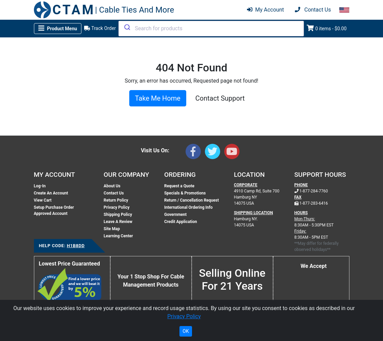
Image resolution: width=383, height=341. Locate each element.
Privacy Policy (117, 207)
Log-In (40, 186)
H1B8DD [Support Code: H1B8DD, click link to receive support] (76, 245)
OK (186, 331)
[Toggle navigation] (58, 28)
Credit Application (180, 221)
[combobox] (211, 28)
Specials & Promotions (185, 193)
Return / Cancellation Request (191, 200)
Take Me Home (157, 98)
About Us (112, 186)
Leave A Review (118, 221)
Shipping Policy (118, 214)
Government (175, 214)
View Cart (43, 200)
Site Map (112, 228)
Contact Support (220, 98)
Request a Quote (179, 186)
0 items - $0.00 (326, 28)
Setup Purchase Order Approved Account (54, 210)
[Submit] (127, 27)
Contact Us (114, 193)
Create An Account (51, 193)
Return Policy (116, 200)
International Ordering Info (188, 207)
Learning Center (118, 236)
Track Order (100, 28)
